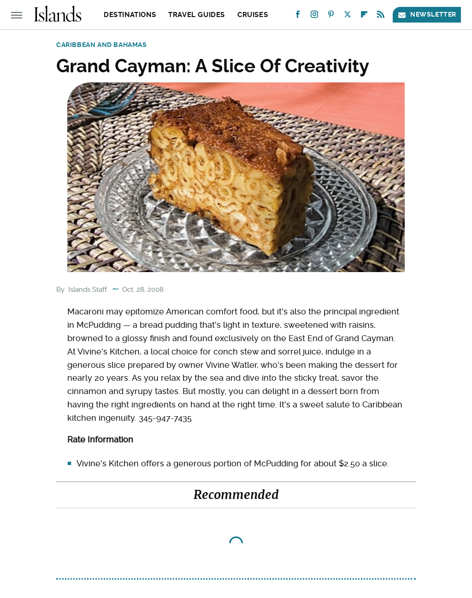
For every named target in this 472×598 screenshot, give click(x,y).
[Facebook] (297, 16)
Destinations (130, 15)
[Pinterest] (331, 16)
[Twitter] (347, 16)
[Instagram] (314, 16)
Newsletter (426, 14)
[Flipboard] (364, 16)
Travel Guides (196, 15)
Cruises (252, 15)
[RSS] (380, 16)
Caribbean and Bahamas (101, 44)
